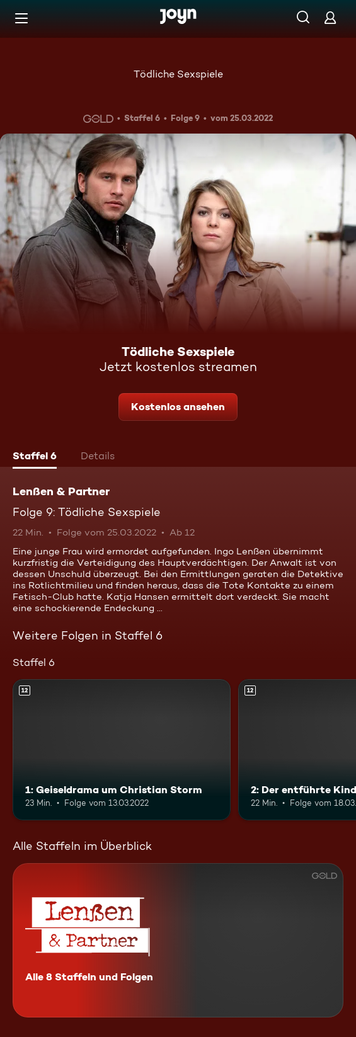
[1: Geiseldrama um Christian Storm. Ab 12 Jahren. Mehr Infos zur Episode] (122, 750)
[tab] (34, 457)
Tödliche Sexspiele (178, 74)
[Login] (330, 17)
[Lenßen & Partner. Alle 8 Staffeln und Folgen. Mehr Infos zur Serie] (178, 940)
